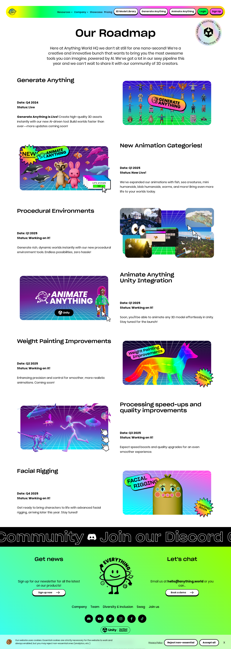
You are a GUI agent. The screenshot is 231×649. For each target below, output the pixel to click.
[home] (14, 12)
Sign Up (216, 11)
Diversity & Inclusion (118, 607)
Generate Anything (154, 11)
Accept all (209, 642)
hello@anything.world (185, 581)
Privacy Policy (156, 642)
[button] (65, 12)
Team (94, 607)
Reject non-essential (180, 642)
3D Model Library (126, 11)
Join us (154, 607)
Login (203, 11)
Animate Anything (182, 11)
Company (79, 607)
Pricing (108, 12)
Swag (141, 607)
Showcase (96, 12)
